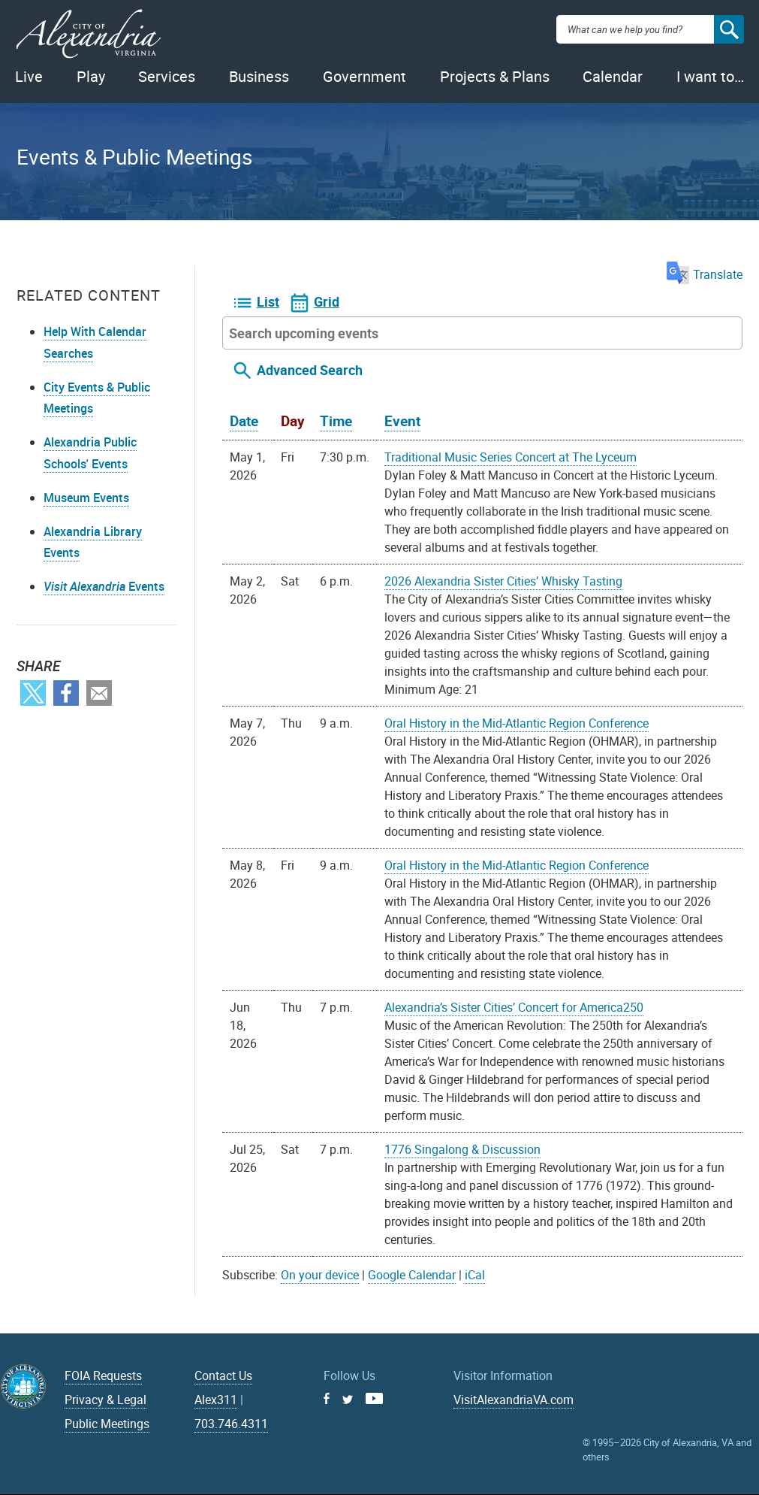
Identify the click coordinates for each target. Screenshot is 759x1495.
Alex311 (215, 1399)
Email (99, 693)
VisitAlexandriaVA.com (513, 1399)
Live (29, 76)
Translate (704, 274)
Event (402, 421)
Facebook (66, 693)
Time (336, 421)
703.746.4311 (231, 1423)
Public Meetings (107, 1423)
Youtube (374, 1398)
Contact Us (223, 1375)
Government (364, 76)
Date (244, 421)
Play (91, 76)
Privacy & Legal (105, 1399)
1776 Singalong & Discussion (462, 1149)
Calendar (613, 76)
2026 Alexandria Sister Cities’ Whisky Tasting (503, 581)
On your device (320, 1275)
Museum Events (86, 497)
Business (259, 76)
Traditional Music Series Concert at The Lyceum (510, 457)
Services (166, 76)
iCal (475, 1275)
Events (104, 586)
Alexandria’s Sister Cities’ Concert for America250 (513, 1007)
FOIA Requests (103, 1375)
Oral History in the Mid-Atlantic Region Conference (516, 723)
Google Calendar (412, 1275)
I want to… (710, 76)
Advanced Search (310, 370)
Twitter (33, 693)
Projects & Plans (495, 76)
